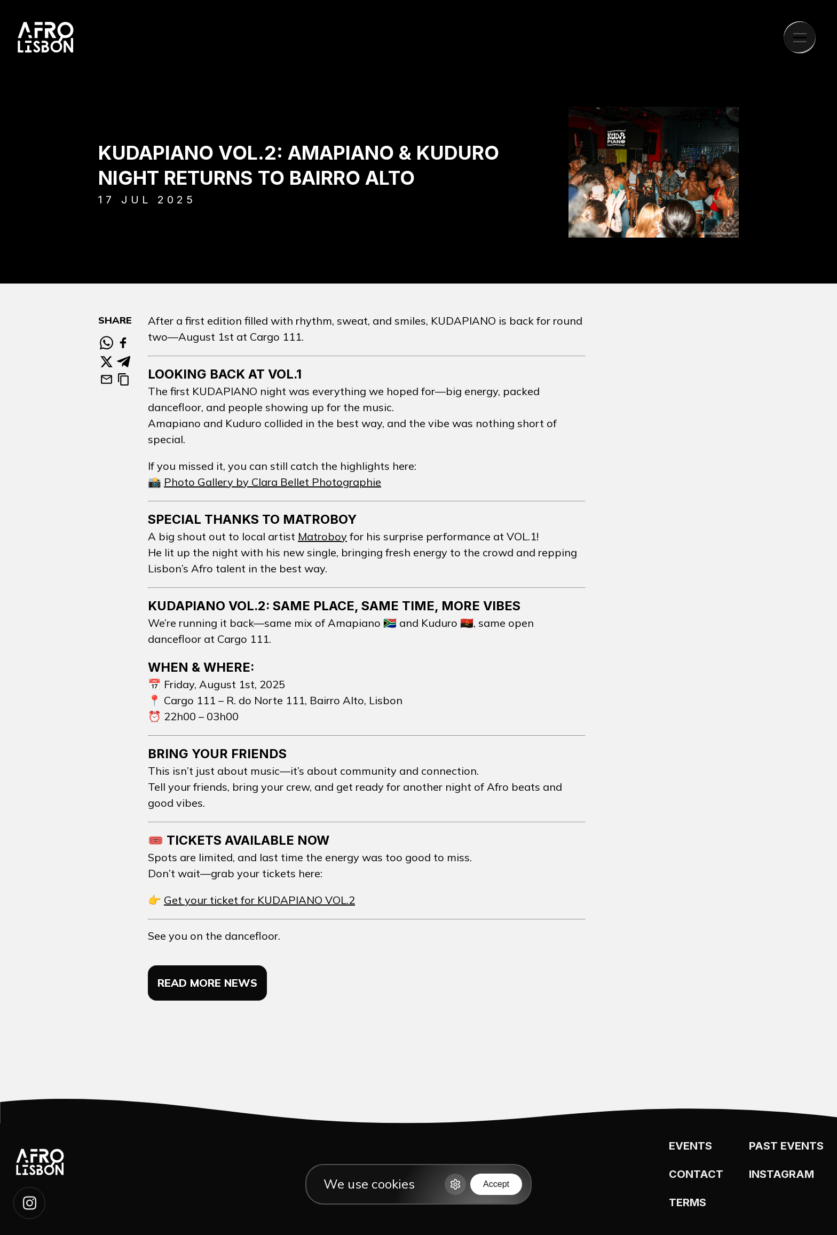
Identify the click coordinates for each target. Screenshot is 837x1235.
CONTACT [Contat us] (696, 1174)
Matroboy (322, 536)
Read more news (207, 982)
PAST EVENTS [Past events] (786, 1145)
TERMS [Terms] (687, 1202)
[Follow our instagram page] (29, 1203)
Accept (496, 1184)
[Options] (455, 1184)
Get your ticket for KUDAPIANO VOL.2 (259, 900)
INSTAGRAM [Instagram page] (781, 1174)
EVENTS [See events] (690, 1145)
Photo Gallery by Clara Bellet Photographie (272, 482)
